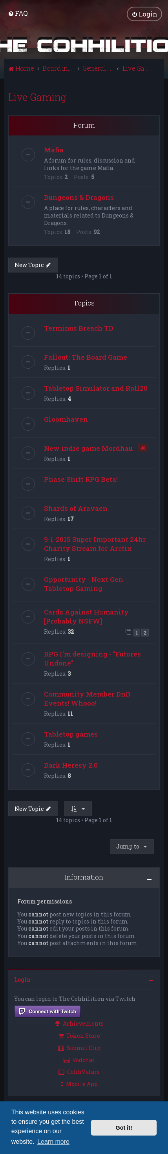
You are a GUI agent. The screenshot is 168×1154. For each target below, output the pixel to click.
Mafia (54, 149)
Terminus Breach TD (78, 328)
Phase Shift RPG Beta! (81, 479)
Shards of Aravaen (76, 508)
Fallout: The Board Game (85, 357)
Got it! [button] (124, 1128)
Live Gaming (37, 97)
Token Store (79, 1035)
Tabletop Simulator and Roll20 (96, 388)
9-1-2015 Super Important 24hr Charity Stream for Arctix (95, 544)
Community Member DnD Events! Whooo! (87, 698)
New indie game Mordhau (88, 448)
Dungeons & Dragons (79, 197)
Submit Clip (79, 1048)
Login (22, 979)
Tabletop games (71, 734)
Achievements (79, 1023)
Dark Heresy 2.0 (71, 765)
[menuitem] (18, 13)
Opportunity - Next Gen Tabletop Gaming (83, 584)
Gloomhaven (66, 419)
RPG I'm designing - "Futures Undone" (92, 658)
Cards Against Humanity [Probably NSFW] (86, 616)
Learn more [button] (53, 1141)
